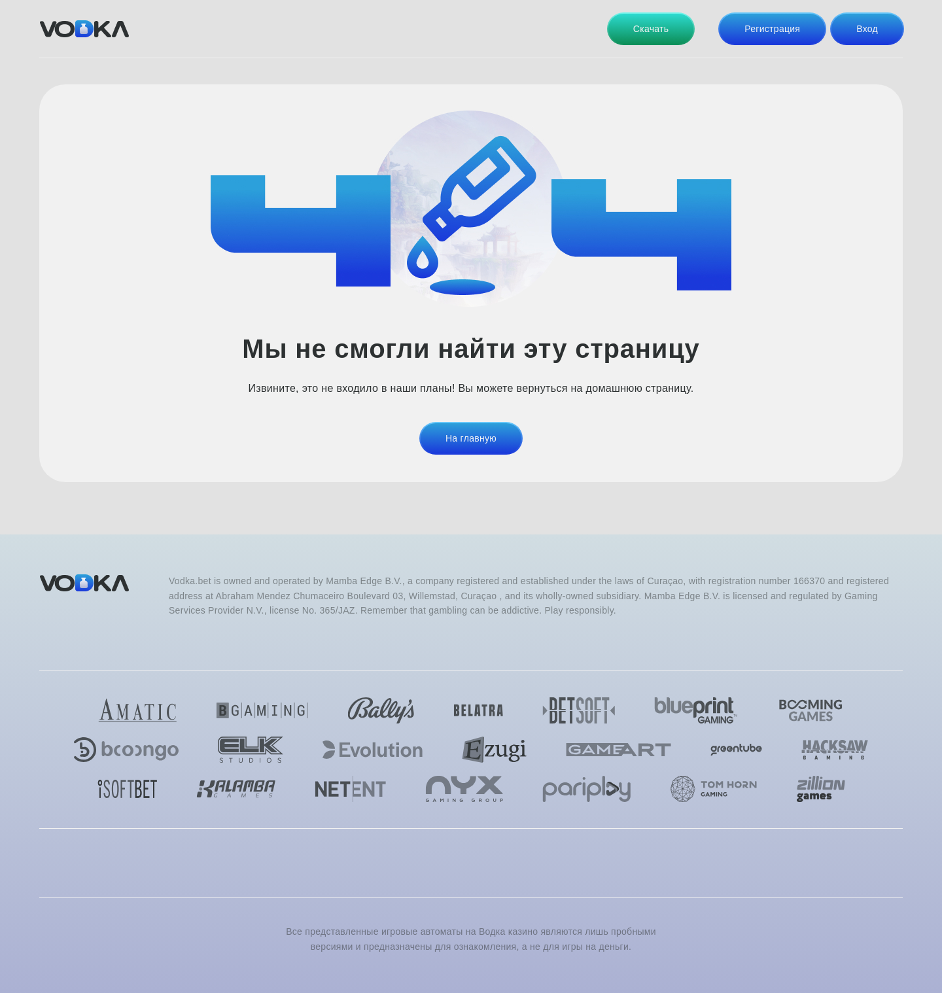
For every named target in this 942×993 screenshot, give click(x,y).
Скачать (651, 29)
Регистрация (772, 29)
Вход (867, 29)
